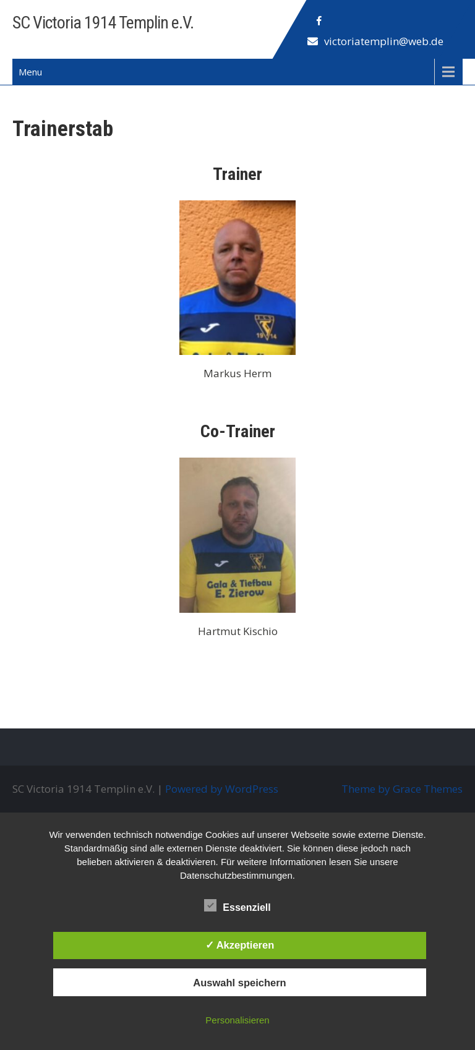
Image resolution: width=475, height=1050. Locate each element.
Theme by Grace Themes (402, 789)
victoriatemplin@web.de (383, 41)
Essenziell (237, 905)
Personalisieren (237, 1020)
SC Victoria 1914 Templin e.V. (103, 22)
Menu (30, 72)
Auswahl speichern (239, 982)
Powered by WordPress (221, 789)
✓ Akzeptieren (240, 944)
